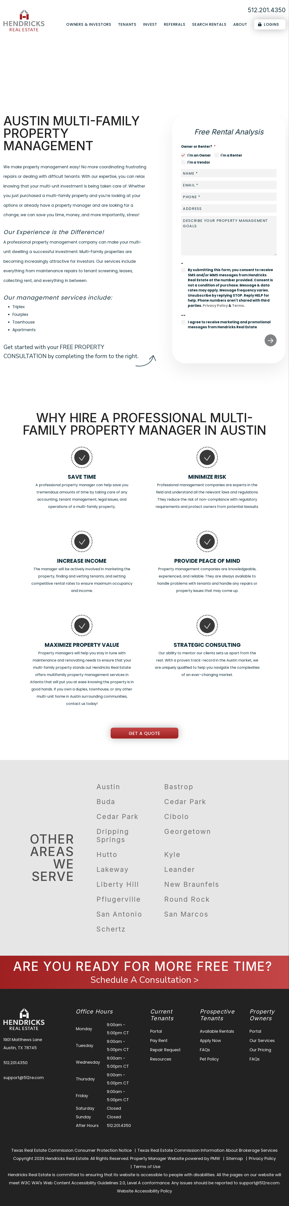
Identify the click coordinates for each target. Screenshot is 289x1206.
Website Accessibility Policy (144, 1191)
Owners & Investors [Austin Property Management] (88, 24)
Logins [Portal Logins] (268, 24)
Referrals (174, 24)
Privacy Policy (215, 305)
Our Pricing (260, 1050)
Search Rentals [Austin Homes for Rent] (209, 24)
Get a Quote (144, 733)
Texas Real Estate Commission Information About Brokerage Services (208, 1150)
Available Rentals (217, 1031)
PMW (215, 1158)
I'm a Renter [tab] (231, 155)
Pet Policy (209, 1059)
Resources (160, 1059)
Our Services (262, 1040)
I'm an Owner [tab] (199, 155)
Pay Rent (159, 1040)
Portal (156, 1031)
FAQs (205, 1050)
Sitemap (234, 1158)
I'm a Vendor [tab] (198, 162)
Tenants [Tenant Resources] (127, 24)
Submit (271, 340)
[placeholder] (229, 173)
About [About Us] (240, 24)
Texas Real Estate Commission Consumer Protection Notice (71, 1150)
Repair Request (165, 1050)
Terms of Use (146, 1166)
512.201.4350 (267, 10)
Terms (238, 305)
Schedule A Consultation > (144, 979)
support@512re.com (23, 1077)
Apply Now (210, 1040)
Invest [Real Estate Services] (150, 24)
